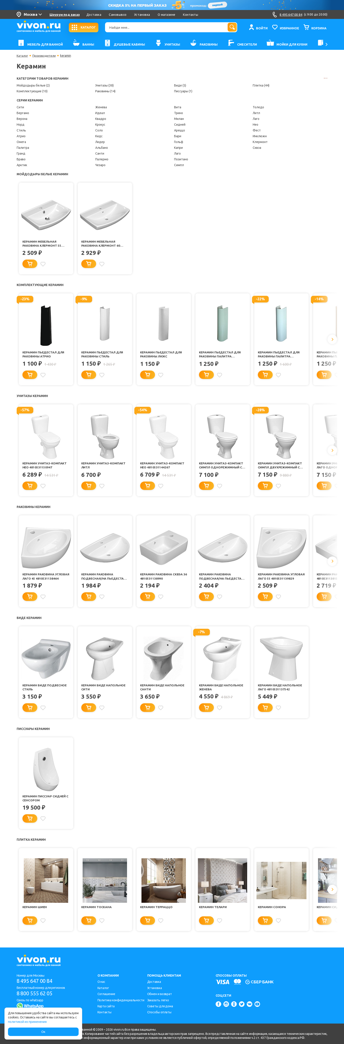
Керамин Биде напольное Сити (104, 690)
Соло (99, 130)
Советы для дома (160, 1006)
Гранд (21, 153)
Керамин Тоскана (96, 911)
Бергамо (23, 113)
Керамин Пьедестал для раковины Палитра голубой (279, 355)
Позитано (181, 159)
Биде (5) (180, 85)
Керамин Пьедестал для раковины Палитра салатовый (220, 355)
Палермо (101, 159)
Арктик (22, 165)
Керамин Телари (213, 911)
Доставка (93, 14)
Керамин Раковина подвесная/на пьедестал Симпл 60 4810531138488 (222, 579)
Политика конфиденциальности (120, 1000)
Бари (177, 136)
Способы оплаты (159, 1012)
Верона (22, 119)
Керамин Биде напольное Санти (163, 690)
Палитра (23, 147)
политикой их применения (27, 1022)
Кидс (99, 136)
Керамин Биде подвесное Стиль (45, 690)
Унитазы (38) (104, 85)
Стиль (21, 130)
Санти (99, 153)
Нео (255, 124)
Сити (20, 107)
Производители (45, 55)
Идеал (100, 113)
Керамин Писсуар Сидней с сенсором (45, 802)
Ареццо (179, 130)
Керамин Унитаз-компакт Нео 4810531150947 (45, 467)
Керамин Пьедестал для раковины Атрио (44, 355)
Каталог (22, 55)
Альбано (101, 147)
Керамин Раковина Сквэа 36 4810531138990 (162, 579)
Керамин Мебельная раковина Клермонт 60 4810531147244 (101, 244)
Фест (257, 130)
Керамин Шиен (35, 911)
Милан (179, 119)
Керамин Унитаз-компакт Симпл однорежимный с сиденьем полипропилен (222, 467)
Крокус (100, 124)
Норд (20, 124)
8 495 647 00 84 (36, 981)
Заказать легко (158, 1000)
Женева (101, 107)
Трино (178, 113)
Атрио (21, 136)
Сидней (179, 124)
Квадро (100, 119)
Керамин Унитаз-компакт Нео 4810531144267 (162, 467)
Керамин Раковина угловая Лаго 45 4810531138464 (38, 579)
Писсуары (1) (183, 91)
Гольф (178, 142)
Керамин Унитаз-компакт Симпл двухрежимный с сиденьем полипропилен (281, 467)
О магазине (166, 14)
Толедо (258, 107)
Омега (21, 142)
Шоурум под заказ (65, 14)
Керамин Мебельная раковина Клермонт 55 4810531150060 (42, 244)
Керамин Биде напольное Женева (222, 690)
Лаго (177, 153)
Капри (178, 147)
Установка (142, 14)
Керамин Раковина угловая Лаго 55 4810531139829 (274, 579)
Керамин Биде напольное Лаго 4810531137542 (281, 690)
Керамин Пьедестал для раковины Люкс (161, 355)
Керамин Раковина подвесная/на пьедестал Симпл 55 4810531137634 (104, 579)
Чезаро (100, 165)
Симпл (179, 165)
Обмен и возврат (159, 994)
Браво (21, 159)
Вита (177, 107)
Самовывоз (118, 14)
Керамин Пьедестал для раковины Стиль (102, 355)
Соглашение (106, 994)
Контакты (190, 14)
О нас (101, 982)
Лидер (100, 142)
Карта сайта (106, 1006)
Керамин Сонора (272, 911)
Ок (43, 1032)
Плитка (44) (261, 85)
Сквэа (257, 147)
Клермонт (260, 142)
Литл (256, 113)
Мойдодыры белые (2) (33, 85)
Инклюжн (260, 136)
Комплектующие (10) (32, 91)
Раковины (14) (105, 91)
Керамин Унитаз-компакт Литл (103, 467)
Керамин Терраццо (157, 911)
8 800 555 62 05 (36, 993)
